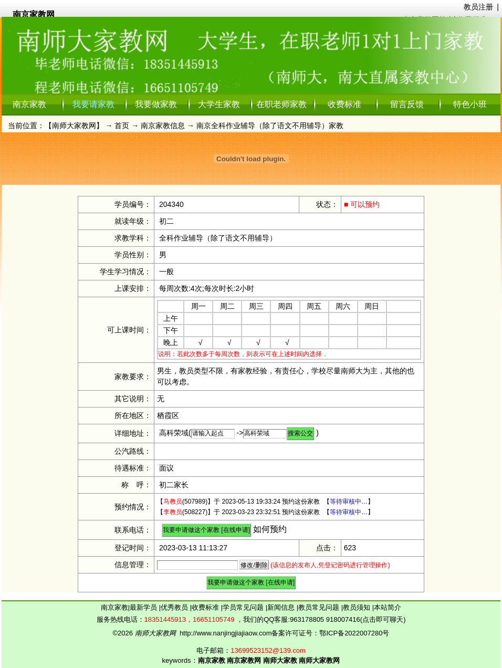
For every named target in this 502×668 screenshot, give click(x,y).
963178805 (307, 619)
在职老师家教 (281, 104)
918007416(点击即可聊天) (366, 619)
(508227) (185, 512)
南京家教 (29, 104)
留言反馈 (407, 104)
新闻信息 (282, 607)
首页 (121, 125)
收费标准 (344, 104)
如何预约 (270, 529)
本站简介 (387, 607)
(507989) (185, 501)
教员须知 (357, 607)
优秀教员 (175, 607)
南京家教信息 (163, 125)
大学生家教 (219, 104)
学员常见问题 (244, 607)
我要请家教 (93, 104)
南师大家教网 (74, 125)
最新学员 (144, 607)
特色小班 (470, 104)
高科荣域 (174, 433)
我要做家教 (156, 104)
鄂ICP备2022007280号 (354, 633)
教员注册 (478, 7)
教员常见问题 (319, 607)
